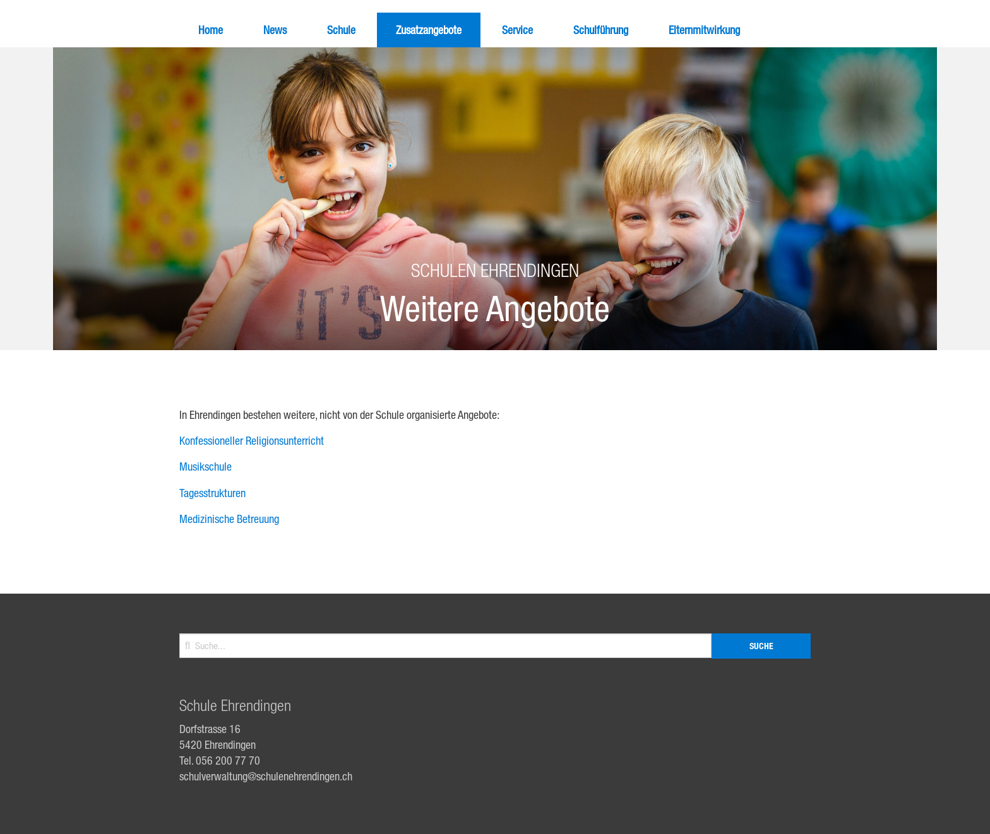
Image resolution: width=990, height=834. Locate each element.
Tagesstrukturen (212, 493)
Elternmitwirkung (704, 30)
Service (517, 30)
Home (210, 30)
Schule (341, 30)
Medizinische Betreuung (229, 519)
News (275, 30)
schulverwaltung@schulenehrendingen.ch (265, 776)
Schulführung (600, 30)
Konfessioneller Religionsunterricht (251, 440)
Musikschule (205, 466)
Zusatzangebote (429, 30)
